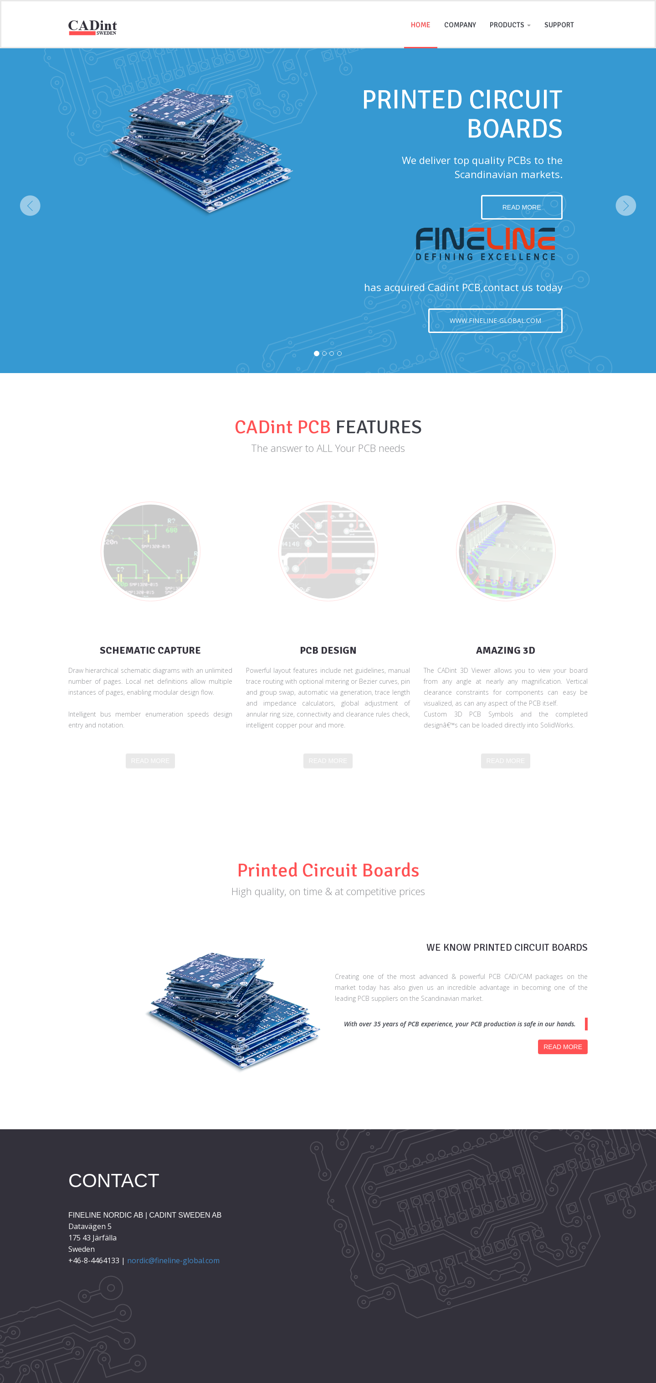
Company (460, 25)
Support (559, 25)
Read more (521, 207)
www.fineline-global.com (495, 320)
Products (510, 25)
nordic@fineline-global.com (173, 1260)
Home (420, 25)
